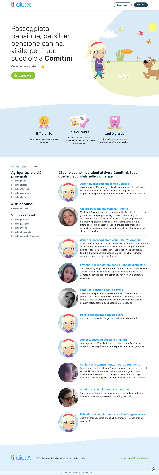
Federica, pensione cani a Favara (101, 289)
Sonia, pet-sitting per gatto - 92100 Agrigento (110, 364)
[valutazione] (133, 458)
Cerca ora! (23, 75)
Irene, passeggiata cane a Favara (101, 314)
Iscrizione (141, 5)
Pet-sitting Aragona (20, 224)
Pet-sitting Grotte (19, 228)
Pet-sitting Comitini (20, 208)
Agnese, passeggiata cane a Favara (103, 339)
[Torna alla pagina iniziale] (21, 5)
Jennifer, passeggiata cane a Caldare (104, 183)
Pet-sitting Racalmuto (21, 232)
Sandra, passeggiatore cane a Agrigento (106, 389)
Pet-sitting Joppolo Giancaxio (25, 236)
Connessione (123, 5)
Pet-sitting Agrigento (21, 193)
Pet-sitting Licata (19, 185)
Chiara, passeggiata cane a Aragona (104, 208)
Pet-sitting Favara (19, 197)
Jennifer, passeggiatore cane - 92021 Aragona (110, 240)
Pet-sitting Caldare (20, 219)
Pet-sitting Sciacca (20, 180)
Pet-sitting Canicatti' (20, 189)
